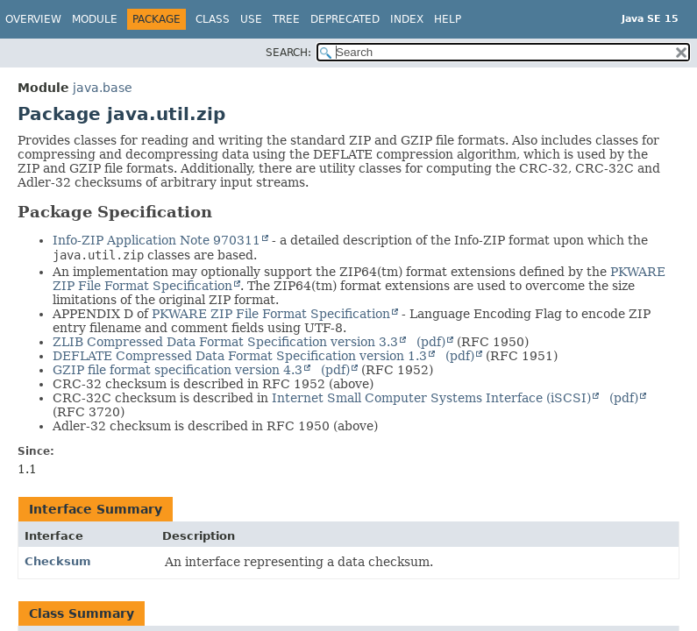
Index (406, 19)
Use (251, 19)
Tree (286, 19)
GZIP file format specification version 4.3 (177, 370)
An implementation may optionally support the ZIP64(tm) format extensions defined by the (330, 272)
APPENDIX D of (100, 314)
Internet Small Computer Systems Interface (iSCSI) (431, 398)
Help (447, 19)
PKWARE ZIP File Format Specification (271, 314)
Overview (33, 19)
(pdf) (430, 342)
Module (94, 19)
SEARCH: (288, 52)
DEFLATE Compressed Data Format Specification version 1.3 (240, 356)
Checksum (58, 561)
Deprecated (345, 19)
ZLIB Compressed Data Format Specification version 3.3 (225, 342)
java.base (102, 88)
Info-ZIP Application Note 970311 (156, 240)
